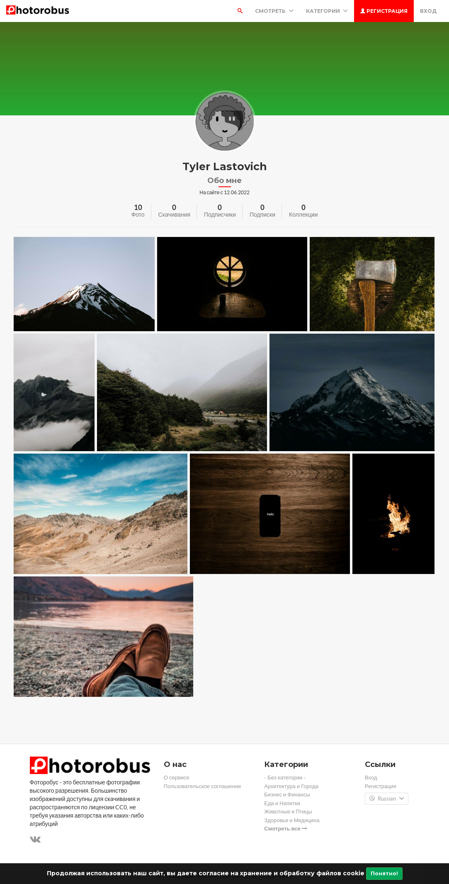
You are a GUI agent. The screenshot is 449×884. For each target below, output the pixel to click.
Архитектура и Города (291, 786)
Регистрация (384, 11)
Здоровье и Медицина (291, 820)
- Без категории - (285, 777)
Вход (428, 11)
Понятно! (384, 873)
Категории (327, 11)
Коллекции (303, 214)
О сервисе (176, 777)
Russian (386, 799)
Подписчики (220, 214)
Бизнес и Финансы (287, 794)
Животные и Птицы (288, 811)
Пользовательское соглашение (202, 786)
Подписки (262, 214)
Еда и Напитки (282, 803)
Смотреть (274, 11)
